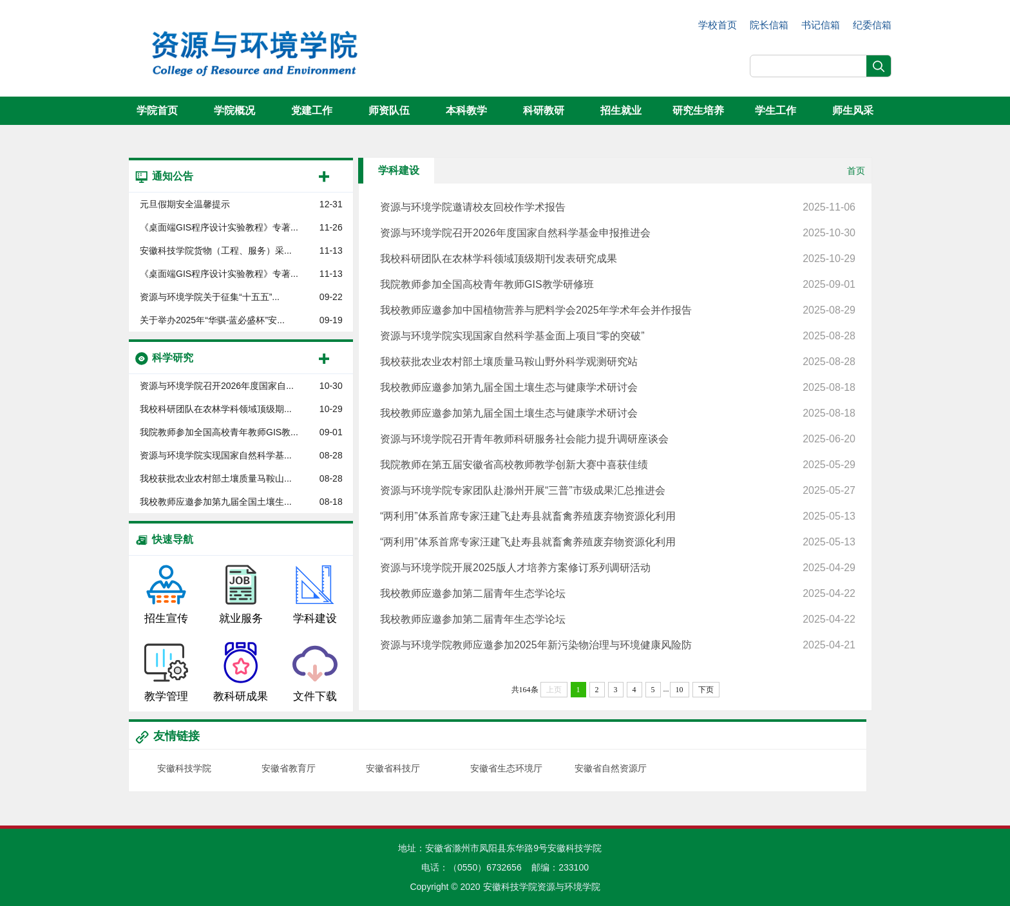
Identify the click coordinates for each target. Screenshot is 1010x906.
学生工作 (775, 110)
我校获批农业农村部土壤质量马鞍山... (216, 478)
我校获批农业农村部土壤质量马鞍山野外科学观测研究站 (617, 362)
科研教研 (543, 110)
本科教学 (466, 110)
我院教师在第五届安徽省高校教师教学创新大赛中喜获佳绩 (617, 465)
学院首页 (157, 110)
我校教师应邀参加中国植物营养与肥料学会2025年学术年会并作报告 (617, 310)
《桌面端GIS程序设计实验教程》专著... (219, 227)
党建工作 (311, 110)
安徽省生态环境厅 (506, 768)
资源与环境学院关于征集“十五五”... (210, 297)
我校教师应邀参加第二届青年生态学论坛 (617, 593)
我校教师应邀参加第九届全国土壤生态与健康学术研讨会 (617, 387)
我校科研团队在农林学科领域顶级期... (216, 409)
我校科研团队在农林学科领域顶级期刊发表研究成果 (617, 258)
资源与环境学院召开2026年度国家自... (217, 386)
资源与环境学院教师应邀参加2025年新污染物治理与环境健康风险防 (617, 645)
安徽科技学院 (184, 768)
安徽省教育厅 (289, 768)
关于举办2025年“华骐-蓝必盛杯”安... (212, 320)
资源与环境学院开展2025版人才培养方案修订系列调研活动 (617, 568)
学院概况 (234, 110)
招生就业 (621, 110)
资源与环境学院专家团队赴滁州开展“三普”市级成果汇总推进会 (617, 490)
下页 (706, 689)
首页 (856, 170)
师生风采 (852, 110)
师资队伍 (389, 110)
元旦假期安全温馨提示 (185, 204)
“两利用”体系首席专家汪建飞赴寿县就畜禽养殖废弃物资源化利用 (617, 516)
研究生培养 (698, 110)
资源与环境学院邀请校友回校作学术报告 (617, 207)
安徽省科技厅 (393, 768)
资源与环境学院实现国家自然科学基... (216, 455)
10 (679, 689)
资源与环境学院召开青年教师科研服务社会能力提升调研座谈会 (617, 439)
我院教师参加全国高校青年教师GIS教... (219, 432)
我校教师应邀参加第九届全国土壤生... (216, 501)
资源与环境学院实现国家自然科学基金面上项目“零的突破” (617, 336)
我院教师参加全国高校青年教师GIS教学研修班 (617, 284)
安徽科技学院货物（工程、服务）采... (216, 250)
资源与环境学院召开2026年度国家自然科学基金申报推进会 (617, 233)
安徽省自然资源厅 (611, 768)
